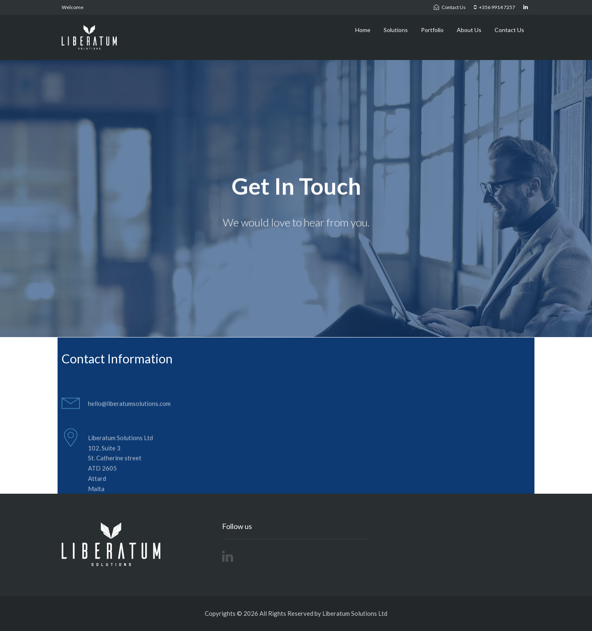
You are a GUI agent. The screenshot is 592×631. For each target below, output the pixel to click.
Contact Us (509, 29)
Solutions (396, 29)
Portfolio (432, 29)
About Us (469, 29)
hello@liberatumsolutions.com (129, 407)
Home (362, 29)
